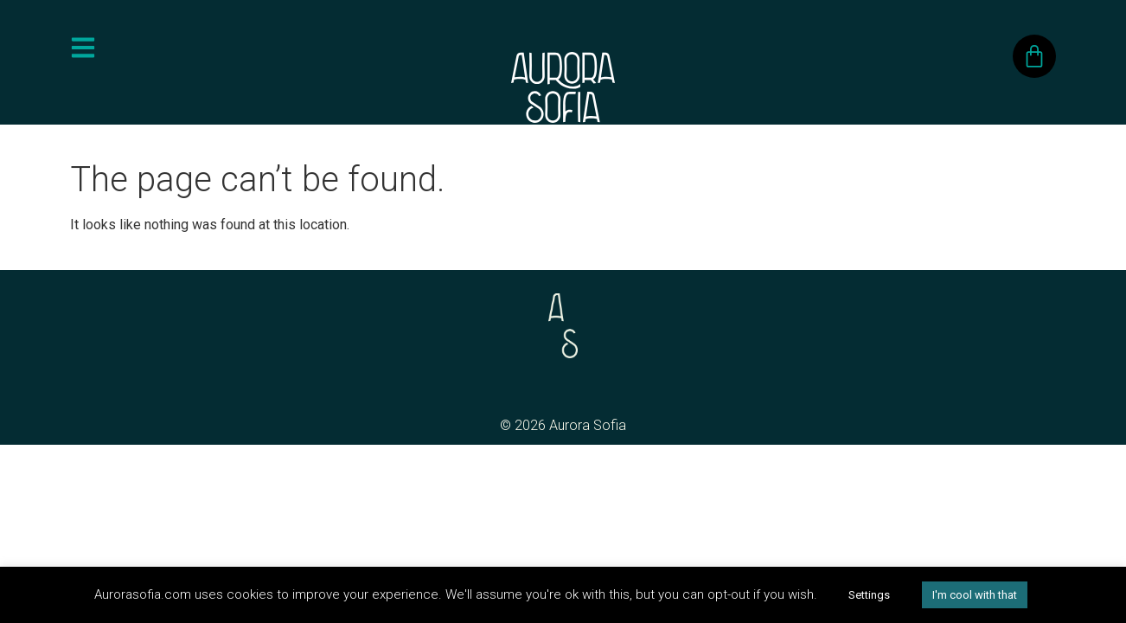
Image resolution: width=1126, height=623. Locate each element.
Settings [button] (869, 594)
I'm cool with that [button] (974, 594)
